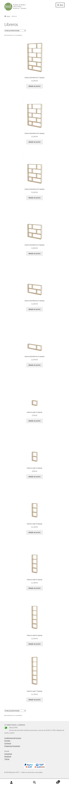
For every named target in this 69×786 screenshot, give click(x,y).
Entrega (7, 741)
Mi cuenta (11, 782)
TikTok (6, 759)
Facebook (7, 756)
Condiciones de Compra (12, 738)
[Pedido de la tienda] (15, 30)
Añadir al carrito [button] (34, 86)
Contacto (7, 743)
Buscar (34, 782)
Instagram (8, 754)
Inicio (8, 16)
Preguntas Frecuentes (12, 746)
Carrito (53, 781)
